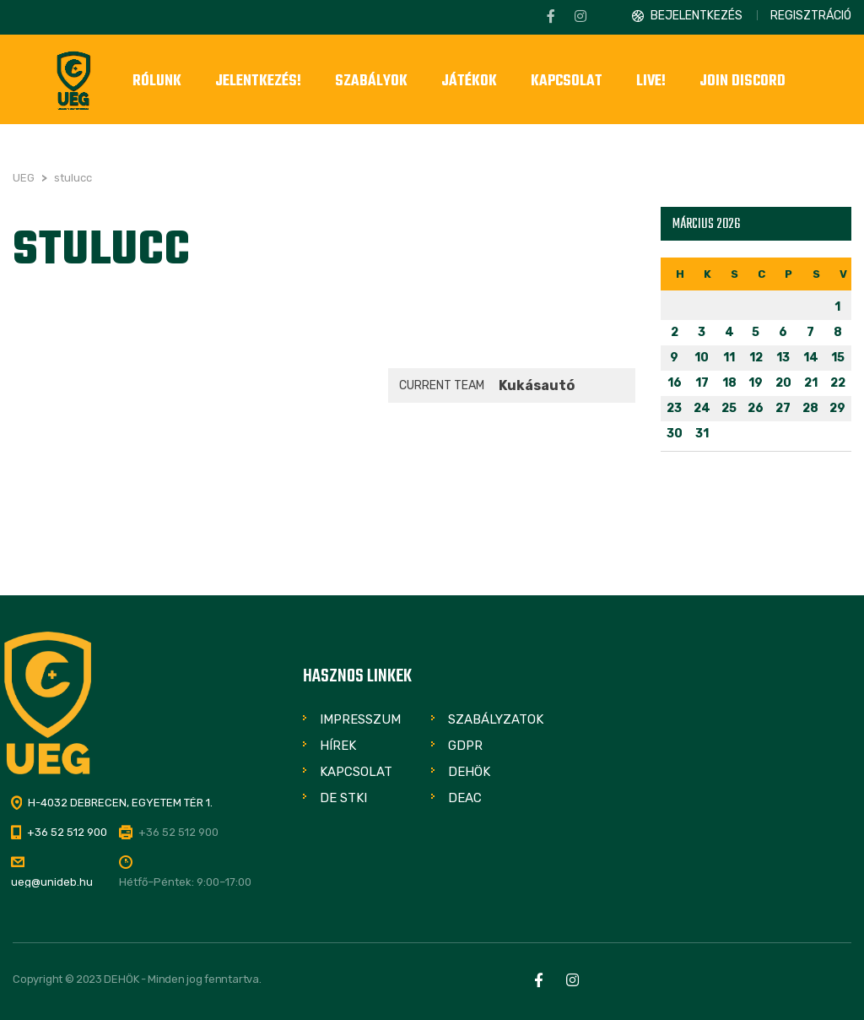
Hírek (338, 745)
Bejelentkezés (696, 15)
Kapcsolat (356, 771)
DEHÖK (469, 771)
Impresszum (360, 719)
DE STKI (343, 798)
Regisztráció (810, 15)
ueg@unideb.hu (52, 882)
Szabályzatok (495, 719)
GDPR (465, 745)
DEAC (465, 798)
